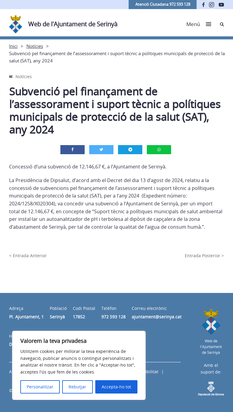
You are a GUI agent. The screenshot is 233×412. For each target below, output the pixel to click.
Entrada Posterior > (204, 255)
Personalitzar (40, 387)
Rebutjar (77, 387)
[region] (79, 365)
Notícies (34, 46)
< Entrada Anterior (28, 255)
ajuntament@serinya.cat (156, 317)
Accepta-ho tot (116, 387)
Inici (13, 46)
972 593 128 (113, 317)
